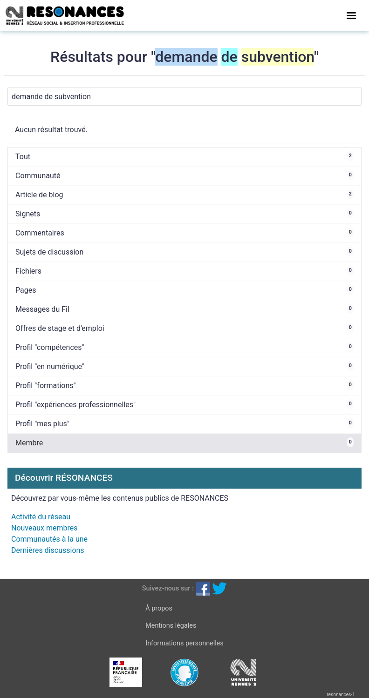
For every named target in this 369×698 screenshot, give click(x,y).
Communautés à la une (49, 539)
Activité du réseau (40, 516)
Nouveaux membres (44, 528)
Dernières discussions (47, 550)
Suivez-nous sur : (168, 588)
